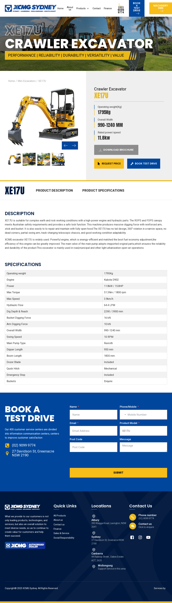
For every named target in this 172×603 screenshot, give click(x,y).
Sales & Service (61, 533)
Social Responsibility (64, 537)
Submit (118, 472)
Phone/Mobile (128, 406)
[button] (66, 145)
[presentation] (94, 460)
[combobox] (123, 414)
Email (73, 423)
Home (60, 8)
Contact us (59, 524)
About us (70, 8)
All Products (60, 515)
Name (73, 406)
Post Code (76, 439)
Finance (108, 8)
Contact (97, 8)
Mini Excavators (27, 81)
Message (125, 439)
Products (81, 8)
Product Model (129, 423)
